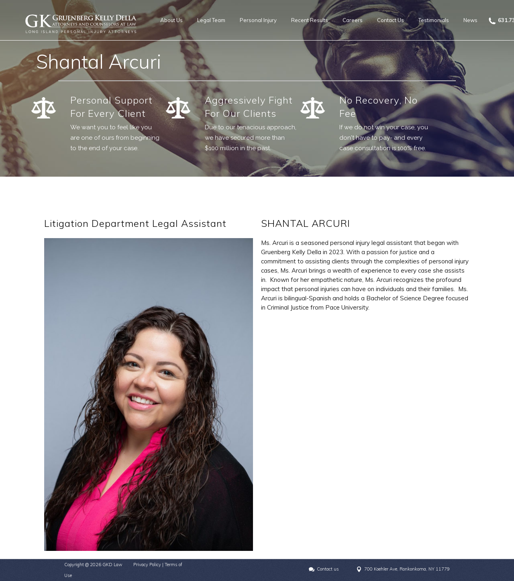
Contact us (328, 569)
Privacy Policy (147, 564)
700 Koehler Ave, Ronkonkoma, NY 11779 (407, 569)
